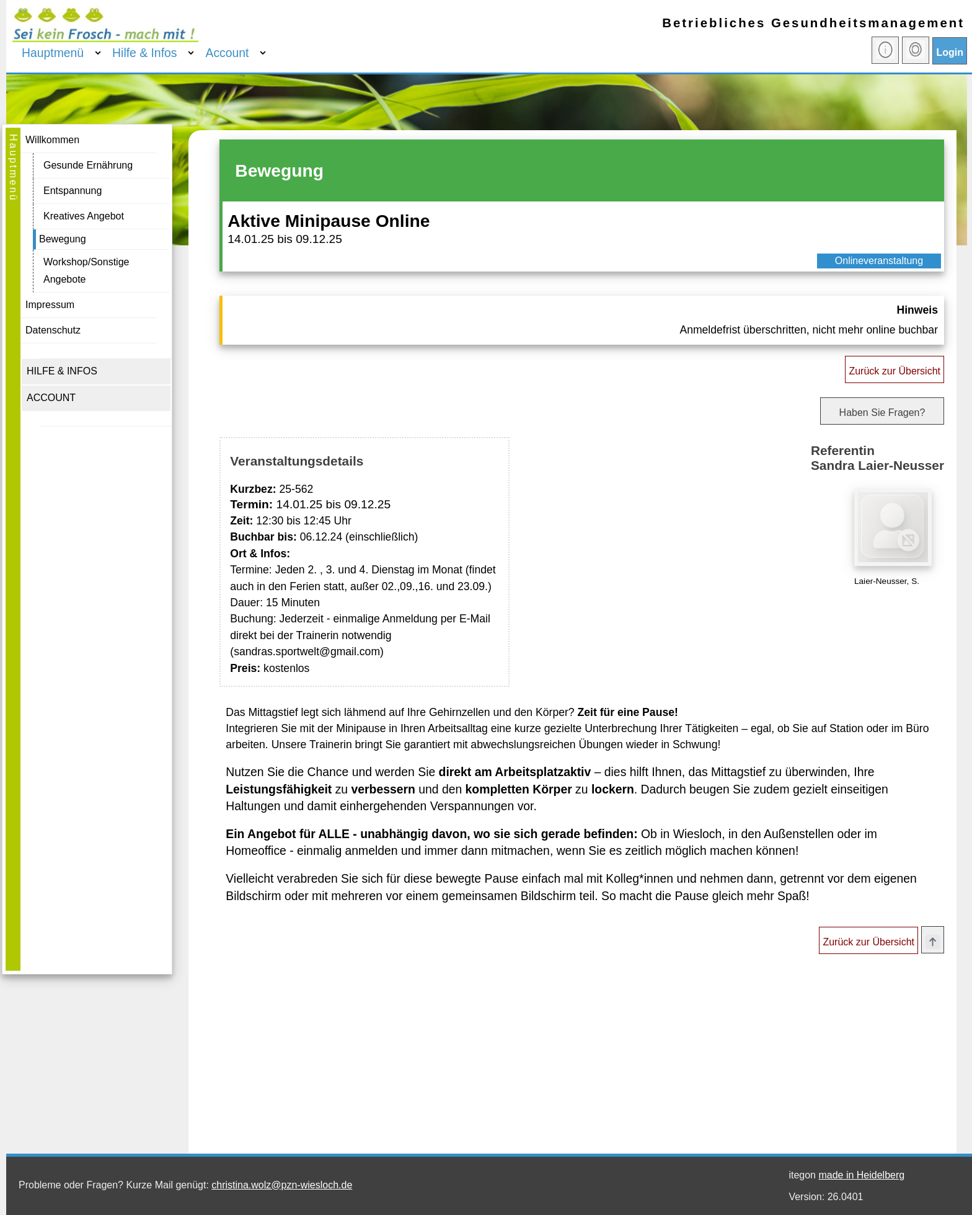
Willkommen (52, 140)
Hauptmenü (53, 53)
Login (949, 52)
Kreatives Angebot (83, 216)
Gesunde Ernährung (88, 165)
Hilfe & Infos (144, 53)
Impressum (49, 304)
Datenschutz (53, 330)
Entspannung (72, 190)
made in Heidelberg (861, 1175)
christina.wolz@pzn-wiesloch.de (281, 1185)
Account (227, 53)
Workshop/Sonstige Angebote (86, 271)
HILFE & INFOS (62, 371)
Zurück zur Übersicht (894, 371)
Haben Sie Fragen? (882, 412)
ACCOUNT (51, 397)
